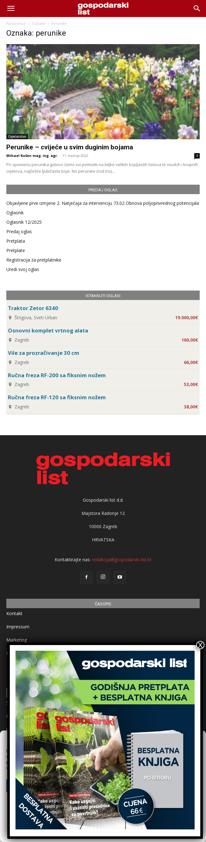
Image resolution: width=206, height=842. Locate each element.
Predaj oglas (19, 231)
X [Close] (200, 645)
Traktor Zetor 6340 (33, 308)
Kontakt (14, 613)
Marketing (16, 640)
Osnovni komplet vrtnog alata (48, 330)
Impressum (17, 627)
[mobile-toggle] (11, 8)
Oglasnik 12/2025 (24, 222)
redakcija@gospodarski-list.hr (122, 559)
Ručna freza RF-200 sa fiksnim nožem (57, 375)
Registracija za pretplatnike (33, 260)
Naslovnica (16, 23)
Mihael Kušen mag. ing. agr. (32, 155)
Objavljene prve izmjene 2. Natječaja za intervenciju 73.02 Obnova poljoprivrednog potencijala (102, 203)
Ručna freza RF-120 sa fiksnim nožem (57, 397)
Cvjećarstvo (17, 136)
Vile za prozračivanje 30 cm (43, 352)
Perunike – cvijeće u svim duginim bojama (69, 147)
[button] (197, 8)
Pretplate (15, 250)
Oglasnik (15, 213)
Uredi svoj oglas (22, 269)
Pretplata (15, 241)
